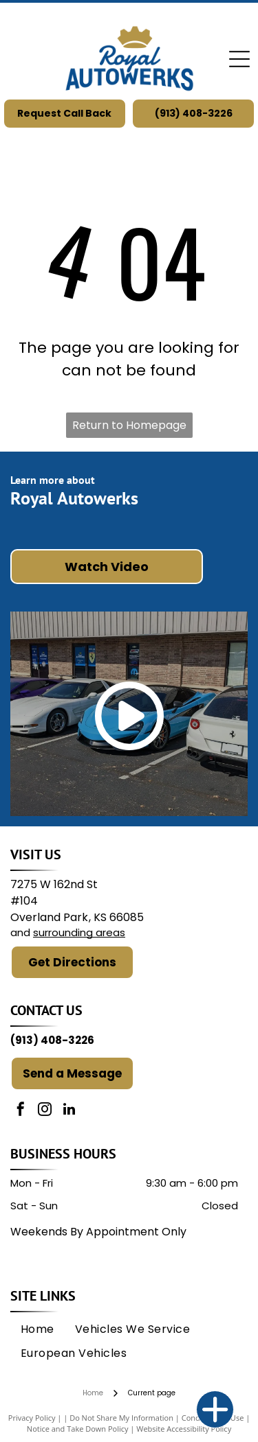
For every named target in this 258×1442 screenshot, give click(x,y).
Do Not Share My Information (121, 1417)
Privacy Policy (32, 1417)
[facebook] (20, 1111)
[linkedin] (68, 1111)
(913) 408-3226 (52, 1040)
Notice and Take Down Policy (78, 1428)
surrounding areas (79, 932)
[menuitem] (37, 1329)
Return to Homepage (129, 425)
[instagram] (44, 1111)
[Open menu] (239, 59)
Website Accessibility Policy (183, 1428)
